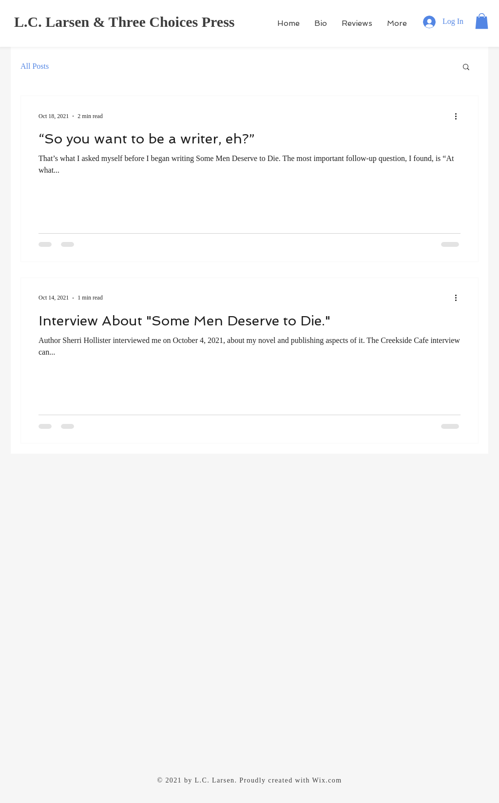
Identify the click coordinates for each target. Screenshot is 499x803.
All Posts (34, 66)
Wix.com (327, 780)
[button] (481, 21)
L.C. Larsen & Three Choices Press (124, 22)
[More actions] (459, 116)
